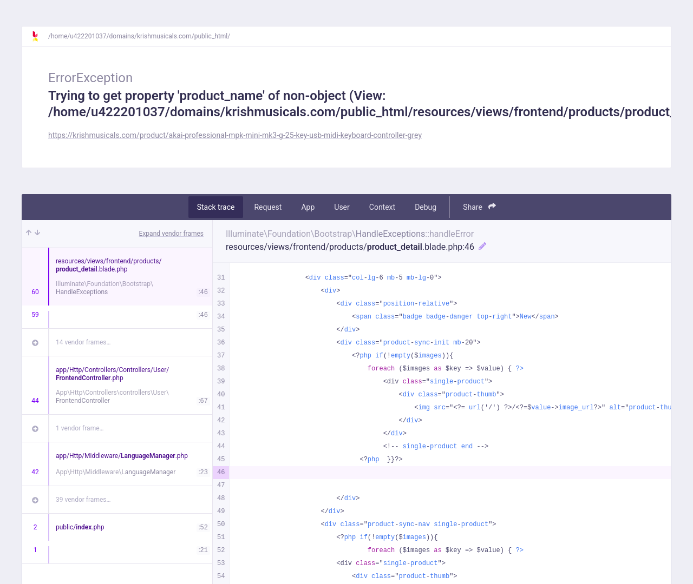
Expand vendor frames (171, 233)
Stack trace (216, 207)
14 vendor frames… (83, 342)
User (341, 207)
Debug (425, 207)
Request (268, 207)
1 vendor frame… (80, 428)
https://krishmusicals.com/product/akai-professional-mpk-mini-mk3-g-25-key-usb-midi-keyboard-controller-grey (235, 135)
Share (479, 206)
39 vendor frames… (83, 499)
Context (382, 207)
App (308, 207)
